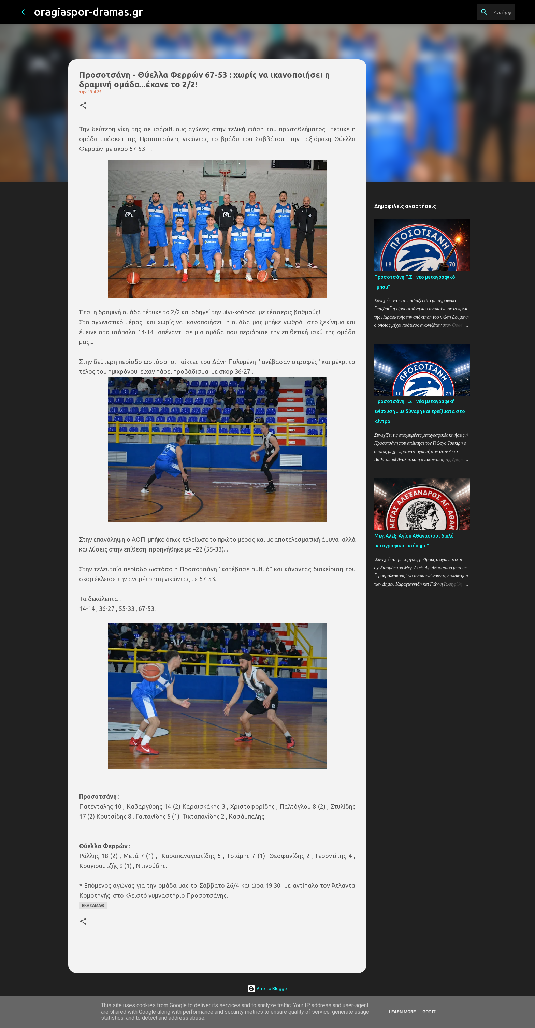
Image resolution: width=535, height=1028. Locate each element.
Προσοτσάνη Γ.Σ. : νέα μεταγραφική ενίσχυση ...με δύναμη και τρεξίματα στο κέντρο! (419, 411)
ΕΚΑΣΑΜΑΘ (93, 905)
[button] (83, 106)
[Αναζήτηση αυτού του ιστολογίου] (479, 12)
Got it (428, 1011)
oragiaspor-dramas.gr (88, 11)
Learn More (402, 1011)
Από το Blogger (267, 988)
